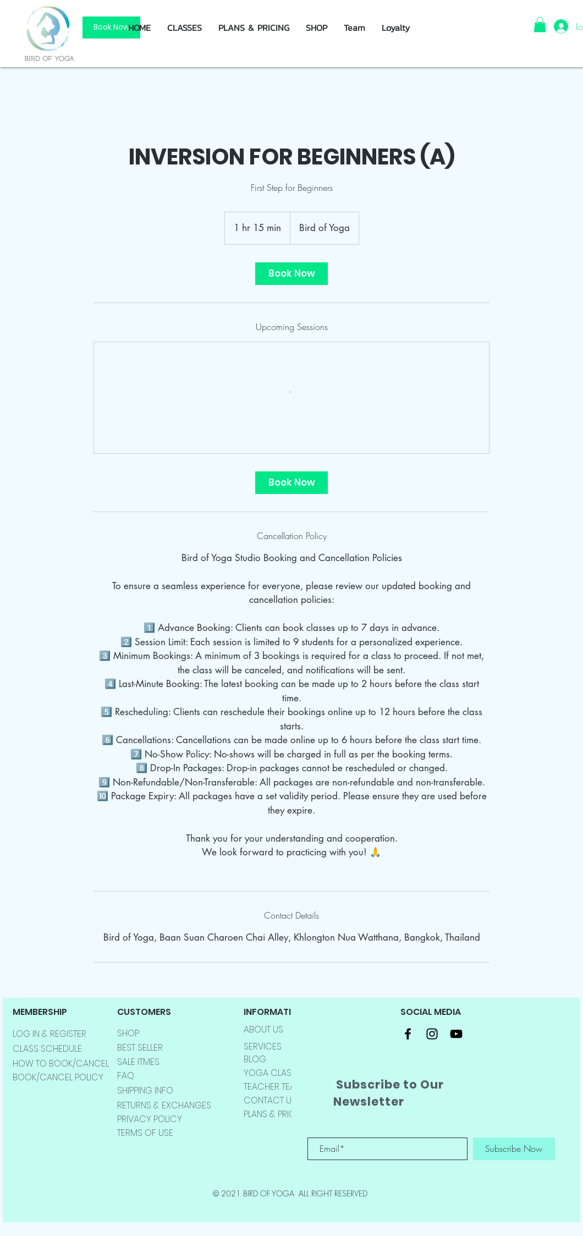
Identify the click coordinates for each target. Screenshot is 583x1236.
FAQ (125, 1075)
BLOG (255, 1059)
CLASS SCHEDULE (47, 1048)
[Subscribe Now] (514, 1149)
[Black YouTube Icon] (456, 1033)
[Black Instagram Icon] (432, 1033)
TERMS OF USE (145, 1133)
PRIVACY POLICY (149, 1119)
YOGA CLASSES (275, 1073)
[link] (291, 273)
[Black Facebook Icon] (407, 1033)
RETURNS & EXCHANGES (164, 1105)
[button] (317, 27)
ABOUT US (263, 1029)
